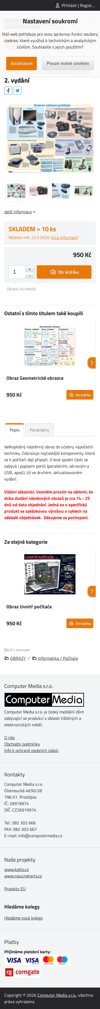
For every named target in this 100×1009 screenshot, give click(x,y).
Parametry (39, 430)
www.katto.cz (16, 869)
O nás (9, 737)
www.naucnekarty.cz (23, 876)
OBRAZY (18, 658)
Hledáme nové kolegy (23, 918)
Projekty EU (15, 888)
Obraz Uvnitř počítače (29, 606)
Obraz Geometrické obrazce (34, 378)
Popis (14, 430)
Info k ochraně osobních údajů (31, 750)
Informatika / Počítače (58, 658)
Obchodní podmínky (22, 744)
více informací (64, 237)
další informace (18, 211)
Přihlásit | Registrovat (81, 5)
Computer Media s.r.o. (56, 995)
